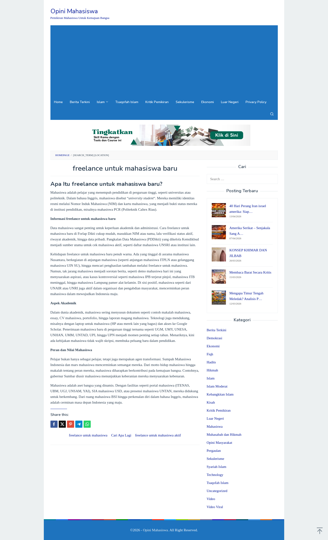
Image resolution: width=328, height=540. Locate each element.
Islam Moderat (217, 386)
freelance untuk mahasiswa (88, 435)
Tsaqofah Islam (218, 483)
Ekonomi (213, 346)
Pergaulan (214, 451)
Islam (211, 378)
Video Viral (215, 507)
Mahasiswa (215, 426)
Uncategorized (217, 491)
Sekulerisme (215, 459)
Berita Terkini (216, 330)
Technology (215, 475)
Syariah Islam (216, 467)
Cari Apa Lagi (121, 435)
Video (211, 499)
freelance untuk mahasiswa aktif (158, 435)
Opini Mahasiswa (74, 11)
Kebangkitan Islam (220, 394)
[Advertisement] (164, 61)
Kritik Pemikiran (219, 410)
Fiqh (210, 354)
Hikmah (212, 370)
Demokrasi (214, 338)
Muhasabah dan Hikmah (224, 434)
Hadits (211, 362)
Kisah (211, 402)
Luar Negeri (215, 418)
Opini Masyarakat (219, 442)
